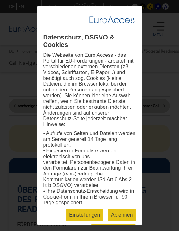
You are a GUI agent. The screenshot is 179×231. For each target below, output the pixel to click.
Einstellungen (84, 215)
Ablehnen (122, 215)
